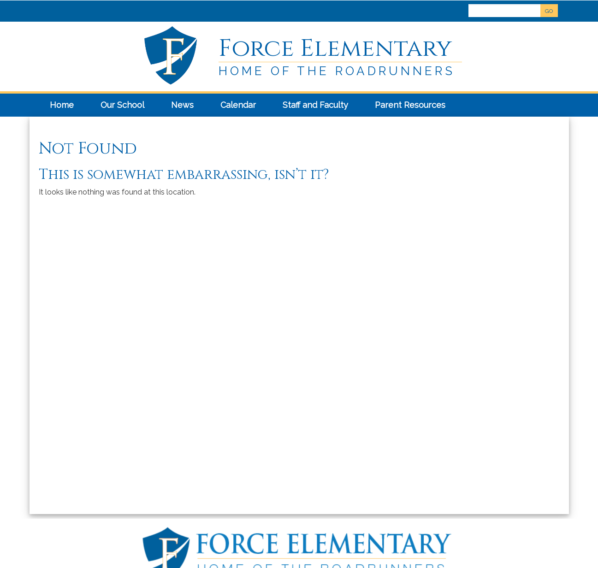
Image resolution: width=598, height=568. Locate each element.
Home (62, 105)
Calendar (238, 105)
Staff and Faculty (315, 105)
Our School (122, 105)
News (182, 105)
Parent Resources (410, 105)
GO (549, 11)
